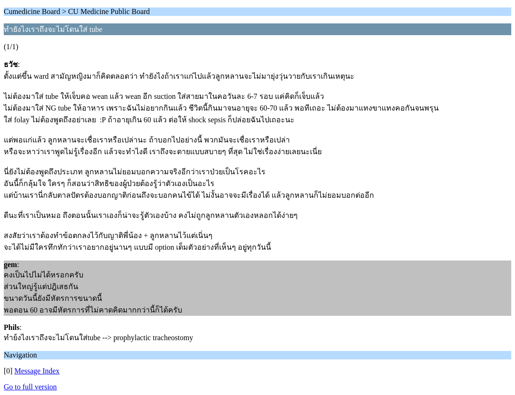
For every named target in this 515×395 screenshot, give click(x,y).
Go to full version (30, 387)
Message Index (37, 371)
